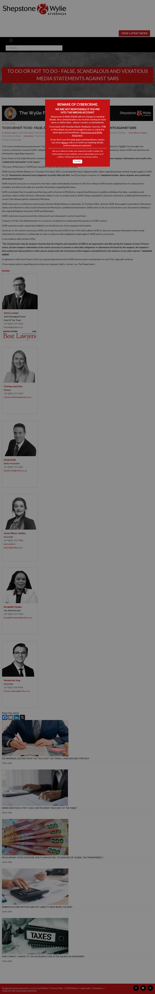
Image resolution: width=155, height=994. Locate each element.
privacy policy (92, 157)
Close (77, 161)
